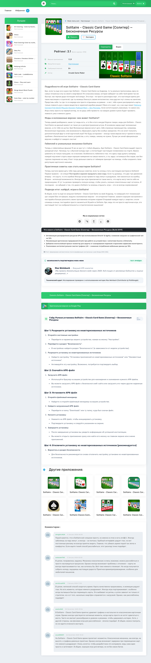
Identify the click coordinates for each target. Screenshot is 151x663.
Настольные (73, 64)
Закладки (88, 37)
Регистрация (128, 3)
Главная (8, 11)
